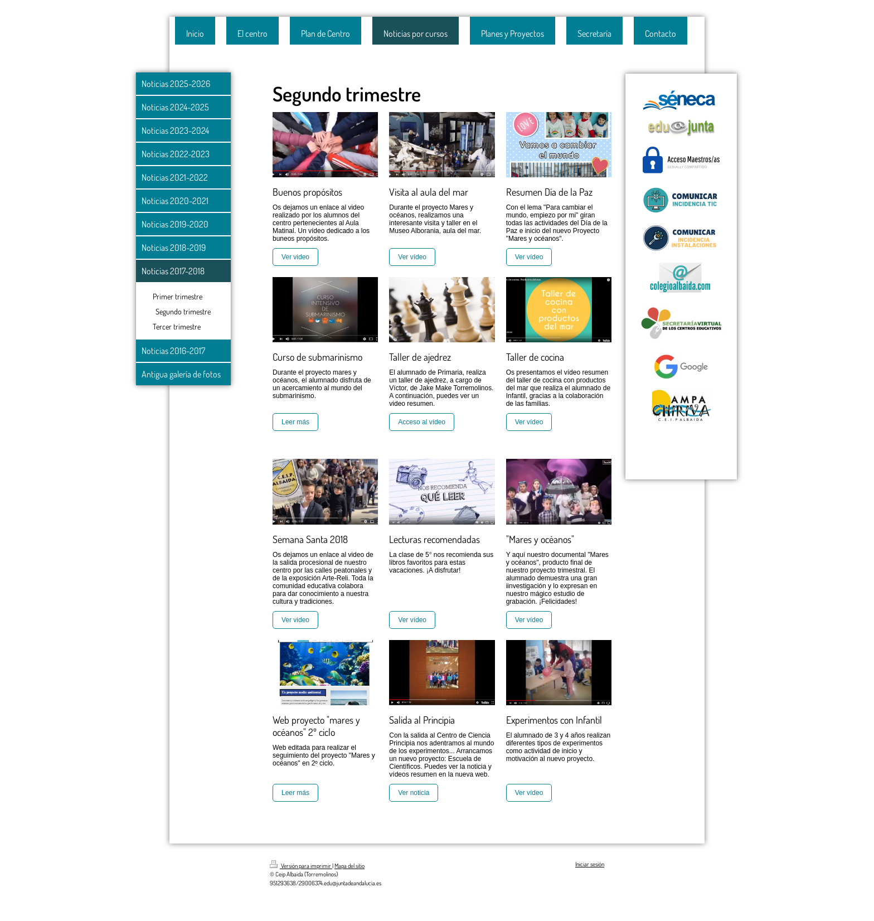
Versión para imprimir (301, 866)
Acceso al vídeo (421, 422)
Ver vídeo (412, 257)
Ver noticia (413, 793)
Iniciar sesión (589, 864)
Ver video (295, 257)
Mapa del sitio (349, 866)
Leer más (295, 422)
